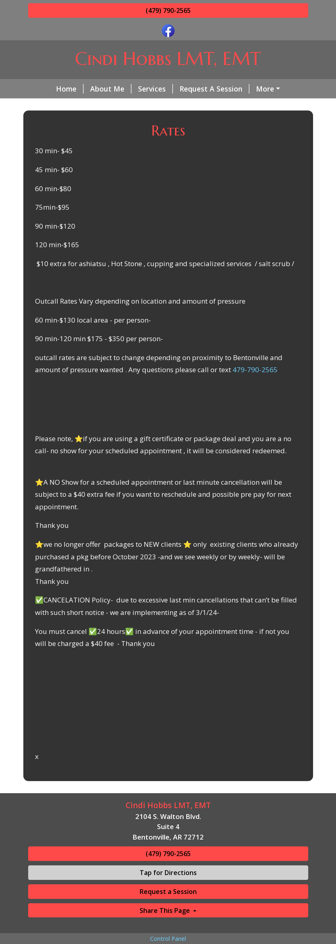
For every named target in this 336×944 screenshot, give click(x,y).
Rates (248, 89)
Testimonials (176, 105)
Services (134, 89)
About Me (89, 89)
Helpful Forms (116, 105)
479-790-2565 (255, 403)
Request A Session (193, 89)
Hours (163, 123)
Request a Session (168, 925)
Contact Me (58, 105)
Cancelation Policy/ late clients (235, 123)
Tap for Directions (168, 906)
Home (48, 89)
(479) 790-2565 (168, 10)
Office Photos (235, 105)
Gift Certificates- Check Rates (88, 123)
